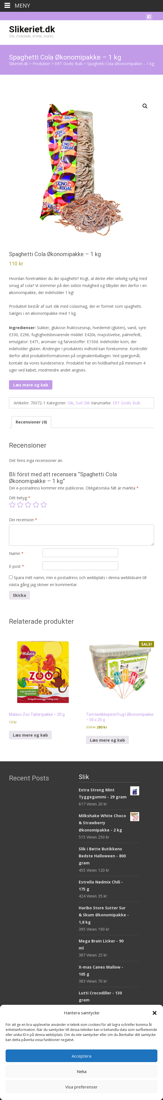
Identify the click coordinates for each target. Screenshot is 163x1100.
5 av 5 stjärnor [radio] (43, 504)
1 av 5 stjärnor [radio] (12, 504)
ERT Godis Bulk (126, 403)
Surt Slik (83, 403)
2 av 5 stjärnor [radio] (20, 504)
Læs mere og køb (30, 385)
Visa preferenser (81, 1087)
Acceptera (81, 1056)
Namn (16, 553)
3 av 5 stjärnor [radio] (28, 504)
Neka (82, 1071)
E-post (16, 566)
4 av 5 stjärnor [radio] (35, 504)
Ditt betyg (19, 497)
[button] (154, 1013)
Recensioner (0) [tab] (31, 422)
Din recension (23, 519)
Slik (70, 403)
